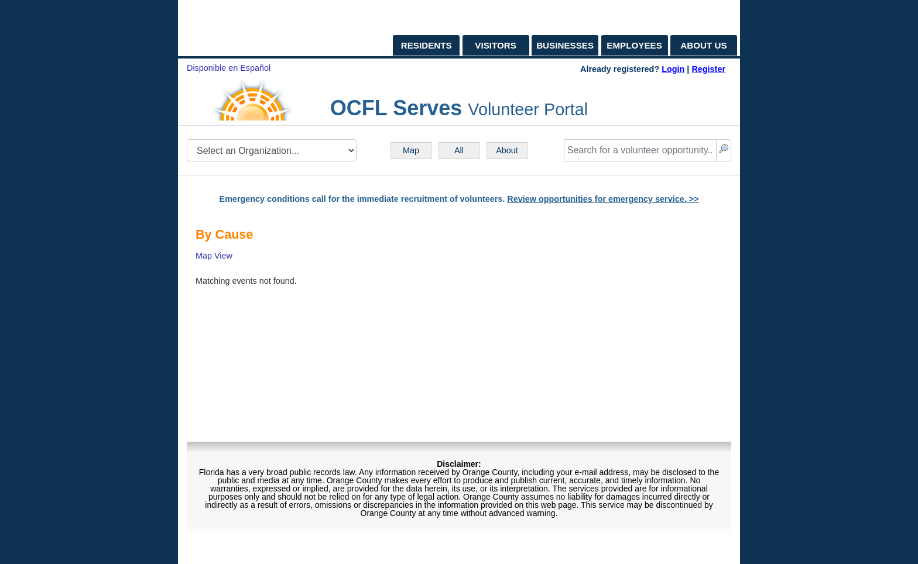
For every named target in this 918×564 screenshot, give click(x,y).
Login (673, 69)
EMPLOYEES (634, 45)
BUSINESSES (565, 45)
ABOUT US (703, 45)
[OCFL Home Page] (245, 28)
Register (708, 69)
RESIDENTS (426, 45)
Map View (214, 255)
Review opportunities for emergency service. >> (602, 199)
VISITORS (495, 45)
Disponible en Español (228, 68)
